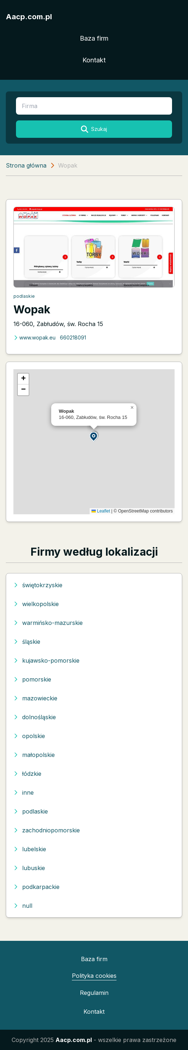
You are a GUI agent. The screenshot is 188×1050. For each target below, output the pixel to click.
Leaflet (100, 511)
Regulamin (94, 992)
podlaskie (24, 296)
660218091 (73, 337)
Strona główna (26, 165)
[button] (94, 436)
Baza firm (94, 38)
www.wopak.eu (34, 337)
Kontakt (94, 60)
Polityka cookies (94, 975)
